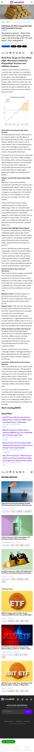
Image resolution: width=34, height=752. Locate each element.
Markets (10, 654)
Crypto (4, 439)
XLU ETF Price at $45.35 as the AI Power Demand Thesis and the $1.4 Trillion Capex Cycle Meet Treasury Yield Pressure (16, 419)
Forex (4, 465)
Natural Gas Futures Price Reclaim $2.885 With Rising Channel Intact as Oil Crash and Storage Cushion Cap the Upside (17, 445)
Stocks (4, 426)
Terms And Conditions (9, 721)
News (8, 22)
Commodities (6, 46)
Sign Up (28, 711)
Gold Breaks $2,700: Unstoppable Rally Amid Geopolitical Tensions (22, 22)
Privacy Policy (27, 721)
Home (3, 22)
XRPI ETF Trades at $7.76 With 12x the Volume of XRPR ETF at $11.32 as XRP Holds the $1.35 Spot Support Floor (17, 432)
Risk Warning (19, 721)
